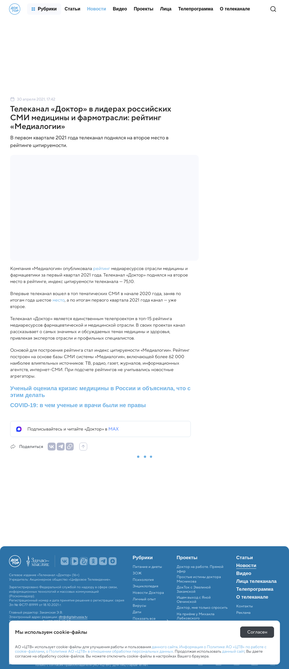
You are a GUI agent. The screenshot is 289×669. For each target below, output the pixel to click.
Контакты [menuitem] (244, 606)
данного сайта (165, 647)
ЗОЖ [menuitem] (137, 573)
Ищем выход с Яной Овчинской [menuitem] (194, 599)
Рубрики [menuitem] (143, 557)
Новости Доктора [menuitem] (148, 592)
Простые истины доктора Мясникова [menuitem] (199, 579)
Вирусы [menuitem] (139, 605)
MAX (113, 429)
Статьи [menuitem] (244, 557)
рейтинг (101, 268)
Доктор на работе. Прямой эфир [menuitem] (200, 569)
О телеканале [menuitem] (252, 597)
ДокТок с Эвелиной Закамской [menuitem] (194, 589)
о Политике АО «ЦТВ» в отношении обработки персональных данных (109, 651)
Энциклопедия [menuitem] (145, 586)
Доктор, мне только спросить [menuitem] (202, 607)
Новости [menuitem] (246, 565)
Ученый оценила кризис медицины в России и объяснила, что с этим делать (100, 391)
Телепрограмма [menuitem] (254, 589)
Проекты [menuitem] (187, 557)
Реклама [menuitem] (243, 612)
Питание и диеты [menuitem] (147, 567)
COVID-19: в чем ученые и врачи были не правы (78, 405)
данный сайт (233, 651)
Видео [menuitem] (243, 573)
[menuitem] (44, 9)
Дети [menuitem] (137, 612)
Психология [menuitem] (143, 579)
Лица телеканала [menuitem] (256, 581)
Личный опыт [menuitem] (144, 599)
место (58, 300)
